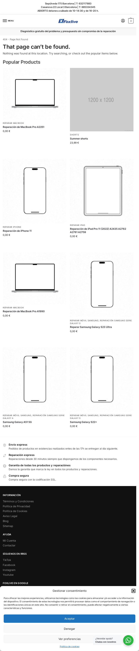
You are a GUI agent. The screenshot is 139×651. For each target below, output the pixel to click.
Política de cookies (69, 646)
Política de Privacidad (16, 506)
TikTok (7, 560)
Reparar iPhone (12, 227)
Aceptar (69, 618)
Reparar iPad (77, 225)
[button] (133, 591)
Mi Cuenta (9, 540)
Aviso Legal (10, 516)
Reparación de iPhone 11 (17, 230)
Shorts (74, 135)
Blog (5, 521)
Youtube (8, 574)
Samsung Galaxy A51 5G (17, 422)
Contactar (9, 545)
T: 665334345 (87, 7)
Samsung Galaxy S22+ (83, 422)
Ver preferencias (70, 639)
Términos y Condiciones (18, 501)
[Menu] (8, 21)
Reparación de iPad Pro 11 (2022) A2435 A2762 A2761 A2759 (98, 230)
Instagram (9, 569)
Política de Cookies (15, 511)
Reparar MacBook (13, 123)
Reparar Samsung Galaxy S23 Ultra (91, 327)
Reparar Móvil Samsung (84, 320)
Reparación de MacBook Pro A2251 (23, 126)
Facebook (9, 564)
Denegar (69, 629)
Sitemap (8, 526)
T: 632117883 (83, 3)
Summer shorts (79, 138)
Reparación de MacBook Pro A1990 (24, 311)
